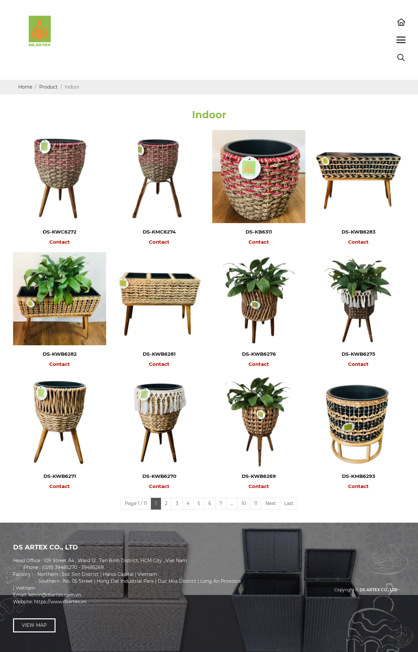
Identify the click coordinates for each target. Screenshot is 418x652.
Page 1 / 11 (136, 503)
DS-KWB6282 (60, 354)
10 (243, 503)
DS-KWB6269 (259, 476)
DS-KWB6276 (259, 354)
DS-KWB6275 (358, 354)
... (231, 503)
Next (270, 503)
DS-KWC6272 (59, 232)
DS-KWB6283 (359, 232)
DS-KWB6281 (159, 354)
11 (255, 503)
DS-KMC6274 (159, 232)
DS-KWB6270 (159, 476)
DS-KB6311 (259, 232)
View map (34, 625)
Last (289, 503)
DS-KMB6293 (358, 476)
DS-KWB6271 (59, 476)
